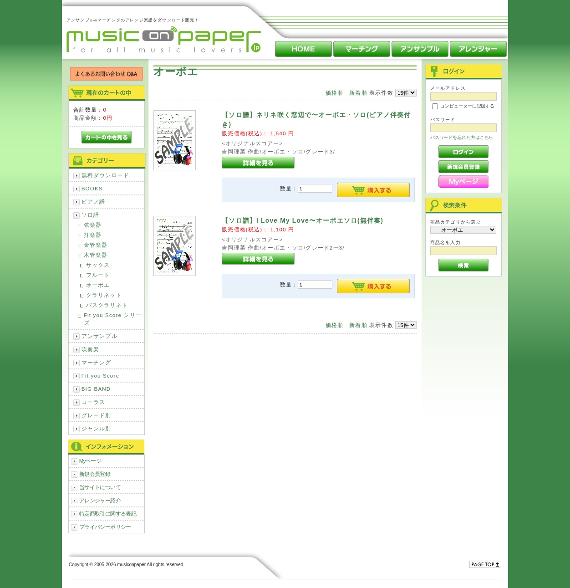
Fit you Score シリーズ (113, 319)
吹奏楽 (90, 349)
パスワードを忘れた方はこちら (462, 137)
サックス (98, 265)
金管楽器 (96, 245)
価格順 (334, 93)
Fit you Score (100, 375)
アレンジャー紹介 (100, 500)
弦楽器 (93, 225)
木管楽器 (96, 255)
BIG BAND (96, 389)
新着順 (358, 93)
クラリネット (104, 295)
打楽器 (93, 235)
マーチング (96, 362)
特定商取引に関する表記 (108, 513)
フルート (98, 275)
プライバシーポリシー (105, 527)
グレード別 (96, 415)
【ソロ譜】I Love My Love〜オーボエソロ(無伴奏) (302, 220)
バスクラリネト (107, 305)
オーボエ (98, 285)
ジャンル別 (96, 428)
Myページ (90, 461)
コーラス (93, 402)
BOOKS (92, 188)
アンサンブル (99, 336)
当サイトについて (100, 487)
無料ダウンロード (105, 175)
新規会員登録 (95, 474)
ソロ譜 (90, 215)
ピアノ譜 (93, 202)
